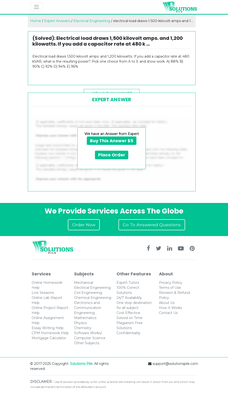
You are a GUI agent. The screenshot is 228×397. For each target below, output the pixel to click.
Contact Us (168, 313)
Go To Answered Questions (152, 224)
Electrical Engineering (91, 21)
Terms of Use (170, 287)
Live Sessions (43, 292)
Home (35, 21)
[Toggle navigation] (36, 7)
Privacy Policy (170, 282)
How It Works (170, 308)
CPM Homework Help (50, 333)
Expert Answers (57, 21)
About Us (167, 303)
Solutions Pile (81, 363)
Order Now (83, 224)
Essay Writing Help (48, 328)
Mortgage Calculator (49, 338)
